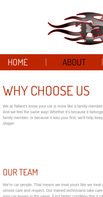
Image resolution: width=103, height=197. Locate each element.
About (74, 62)
